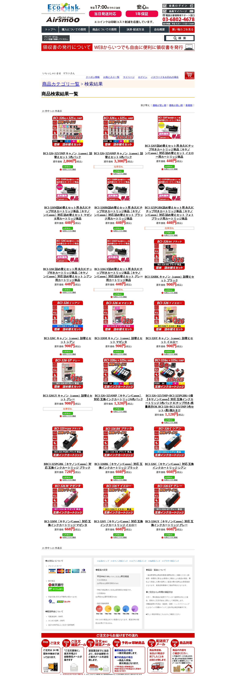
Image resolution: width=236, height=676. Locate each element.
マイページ (129, 77)
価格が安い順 (159, 105)
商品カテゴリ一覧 (61, 83)
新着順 (189, 105)
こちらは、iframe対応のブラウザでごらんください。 (118, 615)
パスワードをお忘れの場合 (165, 77)
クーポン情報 (93, 77)
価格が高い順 (176, 105)
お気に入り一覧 (111, 77)
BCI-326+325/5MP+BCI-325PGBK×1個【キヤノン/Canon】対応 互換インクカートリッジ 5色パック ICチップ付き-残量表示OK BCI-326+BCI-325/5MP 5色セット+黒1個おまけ (169, 403)
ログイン (142, 77)
